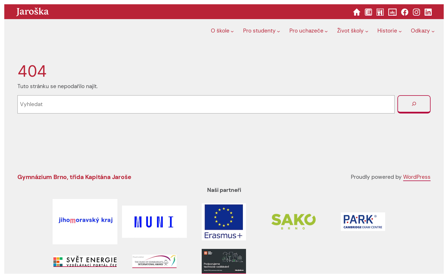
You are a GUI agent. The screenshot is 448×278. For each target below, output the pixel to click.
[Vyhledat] (414, 104)
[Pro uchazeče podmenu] (326, 31)
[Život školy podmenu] (366, 31)
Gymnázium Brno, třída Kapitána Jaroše (74, 177)
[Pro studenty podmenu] (278, 31)
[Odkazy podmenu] (433, 31)
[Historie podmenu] (400, 31)
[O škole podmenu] (232, 31)
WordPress (417, 176)
